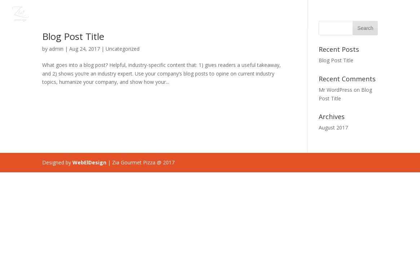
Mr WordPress (335, 89)
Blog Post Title (73, 36)
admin (56, 48)
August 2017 (333, 127)
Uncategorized (123, 48)
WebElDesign (89, 162)
